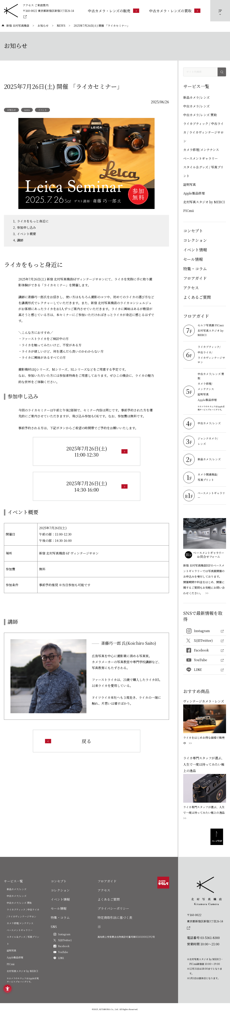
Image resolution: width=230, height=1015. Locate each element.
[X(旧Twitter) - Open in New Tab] (204, 641)
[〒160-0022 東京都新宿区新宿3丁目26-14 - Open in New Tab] (49, 13)
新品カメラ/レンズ (196, 97)
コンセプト (193, 231)
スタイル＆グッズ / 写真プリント (203, 171)
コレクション (195, 240)
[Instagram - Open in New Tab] (204, 631)
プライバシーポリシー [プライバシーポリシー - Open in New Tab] (113, 908)
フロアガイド (195, 278)
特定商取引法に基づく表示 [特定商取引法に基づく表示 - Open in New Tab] (115, 922)
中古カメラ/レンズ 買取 (200, 115)
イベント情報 (195, 250)
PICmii (188, 210)
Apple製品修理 (194, 193)
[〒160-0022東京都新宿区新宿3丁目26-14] (206, 921)
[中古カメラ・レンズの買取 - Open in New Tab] (174, 10)
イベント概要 (26, 234)
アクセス (191, 288)
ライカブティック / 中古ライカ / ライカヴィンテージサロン (203, 132)
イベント (42, 109)
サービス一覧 (13, 881)
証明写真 (189, 184)
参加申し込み (26, 227)
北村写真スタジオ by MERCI (204, 202)
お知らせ (11, 109)
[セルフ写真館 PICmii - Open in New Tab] (212, 325)
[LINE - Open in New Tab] (204, 670)
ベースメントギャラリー (200, 158)
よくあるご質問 (197, 297)
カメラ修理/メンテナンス (201, 149)
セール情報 (193, 259)
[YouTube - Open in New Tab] (204, 660)
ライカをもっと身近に (33, 221)
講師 (20, 240)
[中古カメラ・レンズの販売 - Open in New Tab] (113, 10)
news (27, 109)
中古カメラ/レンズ (196, 106)
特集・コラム (195, 269)
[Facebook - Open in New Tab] (204, 650)
